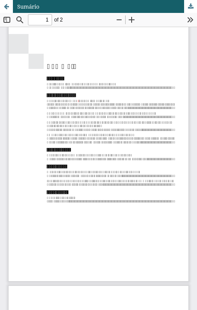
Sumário (28, 6)
